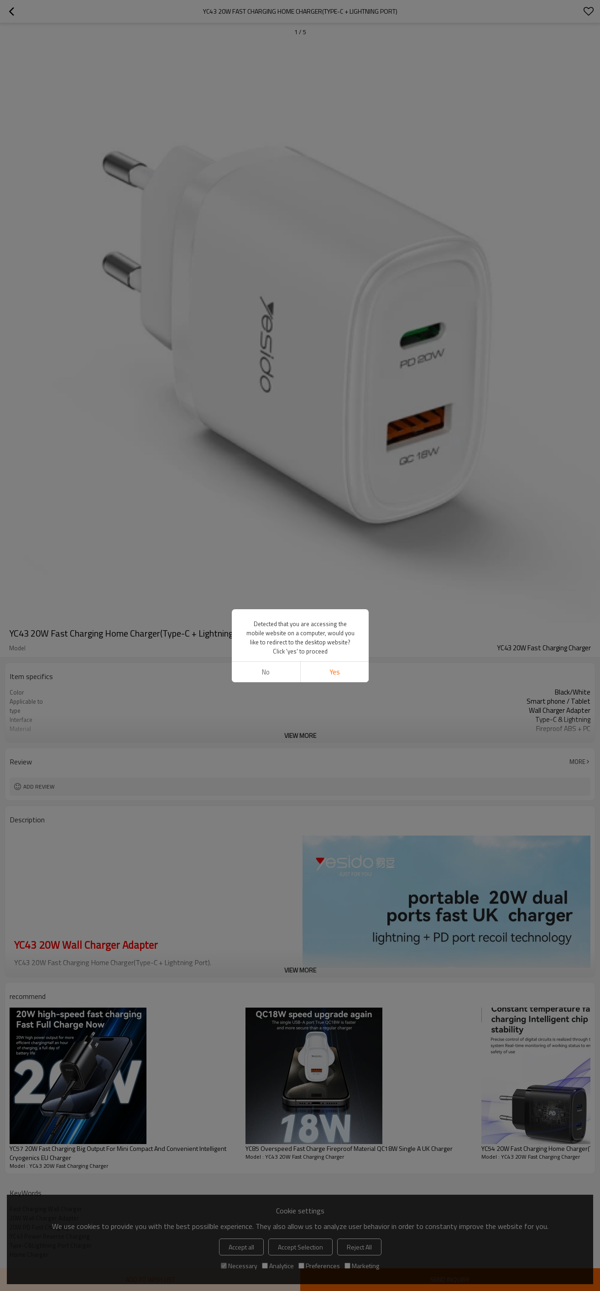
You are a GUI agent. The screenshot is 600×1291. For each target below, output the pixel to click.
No (266, 672)
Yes (334, 672)
